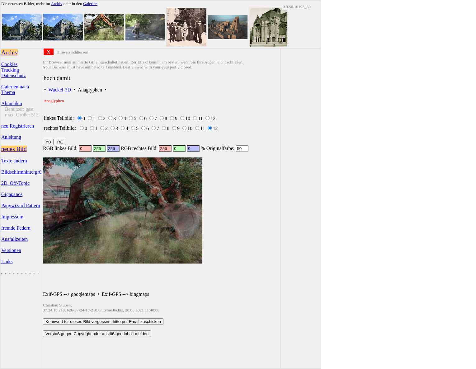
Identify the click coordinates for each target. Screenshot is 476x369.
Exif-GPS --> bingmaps (125, 294)
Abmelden (11, 103)
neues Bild (14, 149)
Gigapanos (11, 194)
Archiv (56, 3)
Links (6, 261)
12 (212, 118)
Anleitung (11, 137)
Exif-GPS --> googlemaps (69, 294)
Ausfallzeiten (14, 239)
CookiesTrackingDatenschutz (13, 70)
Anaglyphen (90, 89)
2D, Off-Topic (15, 183)
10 (187, 118)
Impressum (12, 216)
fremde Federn (16, 228)
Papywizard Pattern (20, 205)
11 (200, 118)
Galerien (90, 3)
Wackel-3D (60, 89)
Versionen (11, 250)
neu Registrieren (17, 125)
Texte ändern (14, 160)
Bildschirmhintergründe (25, 172)
